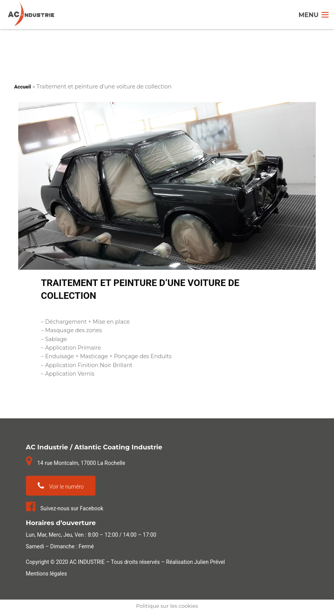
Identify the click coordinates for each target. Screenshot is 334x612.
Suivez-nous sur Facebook (65, 508)
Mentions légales (46, 573)
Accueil (22, 87)
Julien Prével (209, 562)
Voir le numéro (61, 486)
